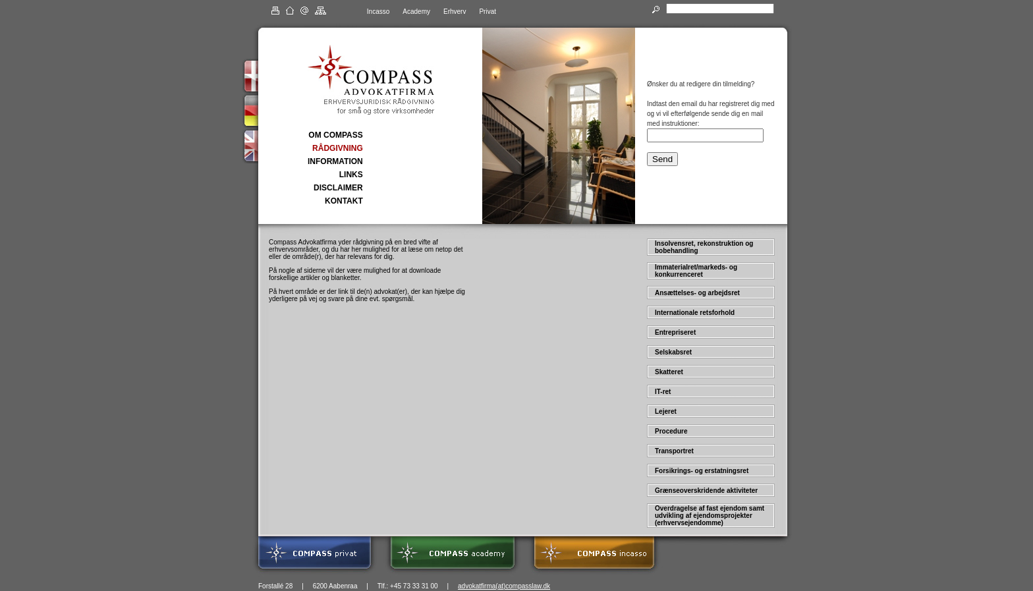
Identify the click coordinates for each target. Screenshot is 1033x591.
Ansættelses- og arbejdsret (697, 292)
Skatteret (669, 372)
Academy (416, 11)
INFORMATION (335, 161)
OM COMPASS (335, 135)
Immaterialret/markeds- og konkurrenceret (696, 271)
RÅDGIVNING (337, 148)
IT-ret (663, 391)
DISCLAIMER (338, 187)
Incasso (378, 11)
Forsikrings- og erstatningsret (701, 470)
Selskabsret (673, 352)
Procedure (671, 431)
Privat (487, 11)
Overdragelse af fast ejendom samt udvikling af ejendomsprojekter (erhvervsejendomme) (709, 515)
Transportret (674, 451)
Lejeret (666, 411)
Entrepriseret (675, 332)
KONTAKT (344, 201)
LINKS (351, 174)
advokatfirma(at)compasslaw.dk (504, 586)
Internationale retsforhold (695, 312)
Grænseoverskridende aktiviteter (706, 490)
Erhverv (454, 11)
